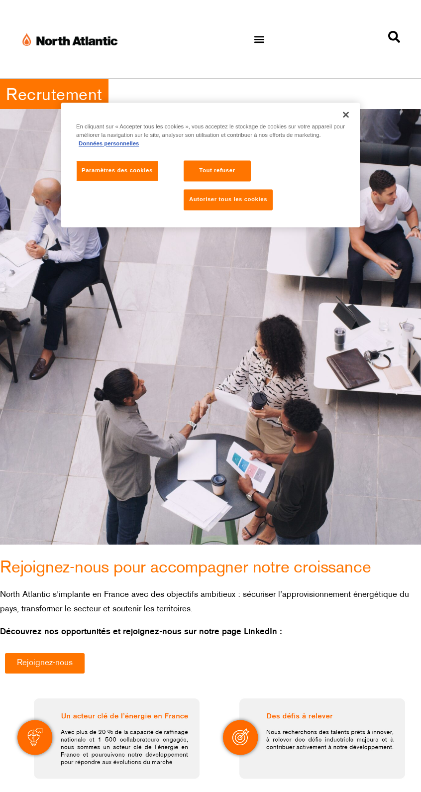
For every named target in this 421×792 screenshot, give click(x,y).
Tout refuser (217, 170)
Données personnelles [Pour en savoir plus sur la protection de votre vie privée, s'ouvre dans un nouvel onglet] (109, 143)
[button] (259, 39)
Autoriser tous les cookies (228, 199)
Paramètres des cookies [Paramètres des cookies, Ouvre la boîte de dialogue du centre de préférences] (117, 170)
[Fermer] (346, 114)
